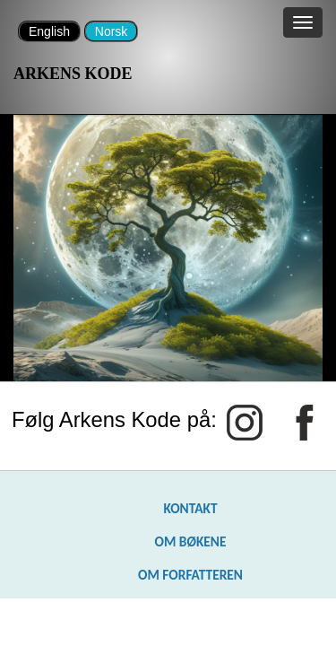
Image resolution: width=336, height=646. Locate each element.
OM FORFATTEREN (190, 574)
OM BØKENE (190, 541)
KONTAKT (190, 508)
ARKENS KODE (73, 74)
